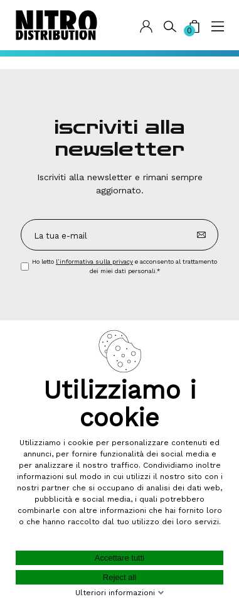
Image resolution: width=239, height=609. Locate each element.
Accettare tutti (119, 558)
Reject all (119, 577)
